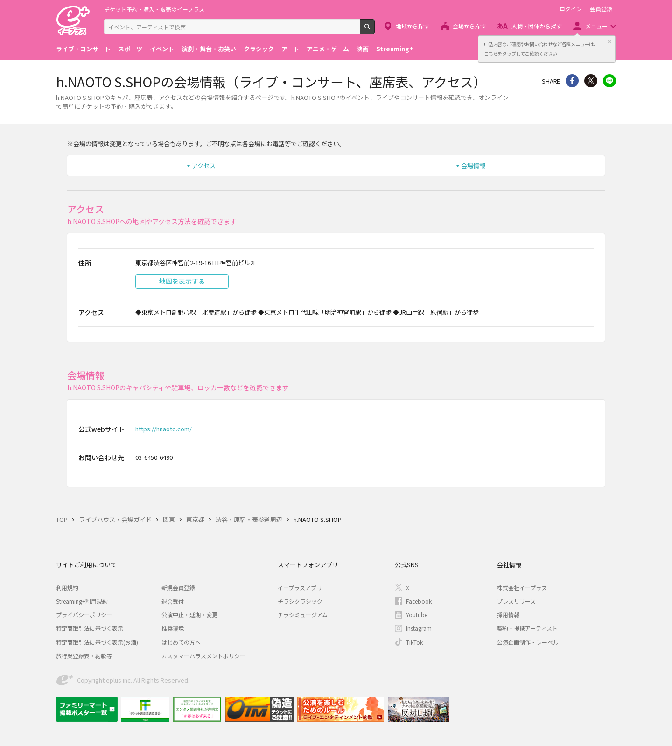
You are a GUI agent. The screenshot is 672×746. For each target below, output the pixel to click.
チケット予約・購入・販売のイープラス (154, 9)
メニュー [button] (596, 26)
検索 (374, 30)
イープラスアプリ (300, 587)
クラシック (259, 48)
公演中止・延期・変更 (189, 615)
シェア (572, 80)
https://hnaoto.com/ (163, 428)
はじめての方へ (181, 642)
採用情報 (508, 615)
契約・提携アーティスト (527, 628)
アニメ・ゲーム (328, 48)
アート (290, 48)
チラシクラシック (300, 601)
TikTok (414, 642)
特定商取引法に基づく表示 (89, 628)
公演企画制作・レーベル (528, 642)
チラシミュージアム (303, 615)
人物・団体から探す (536, 26)
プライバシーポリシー (84, 615)
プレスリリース (516, 601)
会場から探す (469, 26)
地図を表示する (182, 281)
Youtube (416, 615)
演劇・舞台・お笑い (209, 48)
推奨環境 (172, 628)
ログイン (571, 9)
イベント (162, 48)
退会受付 (172, 601)
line (609, 80)
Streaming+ (394, 48)
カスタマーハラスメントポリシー (203, 656)
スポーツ (130, 48)
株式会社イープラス (522, 587)
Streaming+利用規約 (82, 601)
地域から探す (412, 26)
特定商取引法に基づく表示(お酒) (97, 642)
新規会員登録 (178, 587)
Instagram (419, 628)
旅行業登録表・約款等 (84, 656)
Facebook (419, 601)
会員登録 (601, 9)
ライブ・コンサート (83, 48)
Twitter (590, 80)
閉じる (609, 41)
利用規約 (67, 587)
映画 (363, 48)
